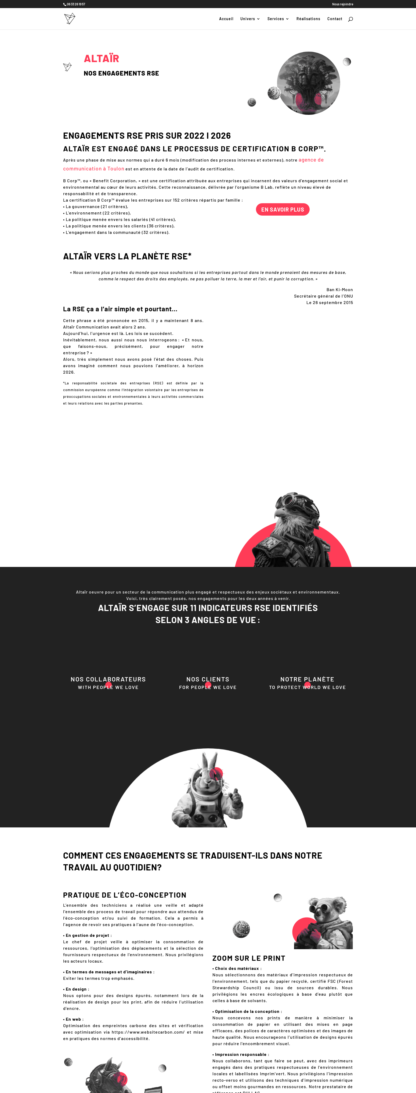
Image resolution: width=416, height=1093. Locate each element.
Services (275, 19)
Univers (247, 19)
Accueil (226, 19)
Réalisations (308, 19)
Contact (334, 19)
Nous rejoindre (342, 4)
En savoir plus (282, 209)
